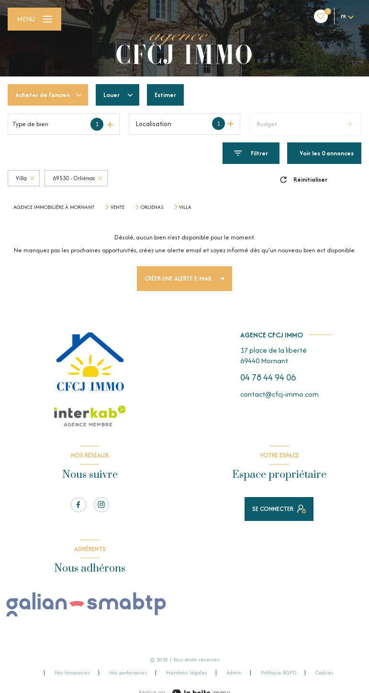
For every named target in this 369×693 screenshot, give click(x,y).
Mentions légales (186, 672)
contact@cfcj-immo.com (279, 394)
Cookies (324, 673)
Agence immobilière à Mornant (53, 207)
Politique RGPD (278, 672)
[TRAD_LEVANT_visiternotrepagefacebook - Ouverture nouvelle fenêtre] (78, 504)
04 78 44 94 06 (268, 377)
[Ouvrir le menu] (34, 19)
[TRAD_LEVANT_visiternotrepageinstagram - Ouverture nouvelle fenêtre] (101, 504)
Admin (234, 672)
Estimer (165, 94)
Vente (117, 207)
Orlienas (152, 207)
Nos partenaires (128, 672)
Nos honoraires (72, 672)
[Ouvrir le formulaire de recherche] (251, 153)
